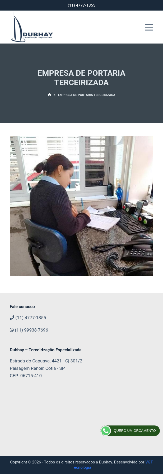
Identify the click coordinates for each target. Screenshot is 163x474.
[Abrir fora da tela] (149, 27)
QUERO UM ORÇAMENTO (128, 430)
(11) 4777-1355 (81, 5)
